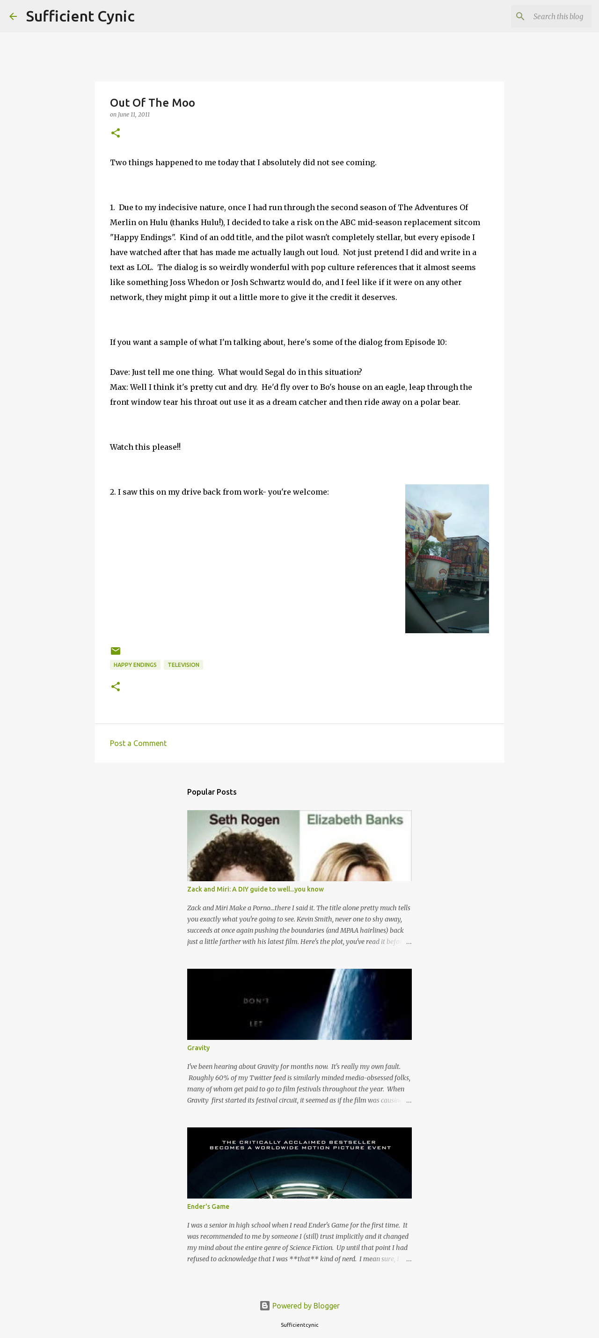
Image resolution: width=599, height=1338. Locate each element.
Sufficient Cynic (80, 15)
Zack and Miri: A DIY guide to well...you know (255, 889)
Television (183, 665)
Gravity (198, 1048)
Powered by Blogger (299, 1305)
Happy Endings (135, 665)
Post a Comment (138, 743)
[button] (115, 133)
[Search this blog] (542, 16)
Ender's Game (208, 1206)
